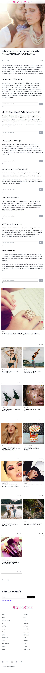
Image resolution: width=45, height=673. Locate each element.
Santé (25, 620)
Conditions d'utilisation (7, 600)
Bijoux (3, 623)
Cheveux (4, 632)
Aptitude (26, 640)
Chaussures (26, 634)
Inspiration (26, 623)
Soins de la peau (6, 620)
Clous (3, 617)
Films (25, 637)
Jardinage (4, 646)
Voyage (25, 646)
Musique (26, 614)
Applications (27, 649)
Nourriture (26, 632)
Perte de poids (5, 643)
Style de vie (31, 597)
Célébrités (26, 626)
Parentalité (26, 629)
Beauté (3, 614)
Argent (3, 634)
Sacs (8, 60)
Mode (3, 629)
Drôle (3, 640)
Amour (3, 649)
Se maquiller (5, 637)
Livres (25, 643)
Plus (41, 104)
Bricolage (4, 626)
